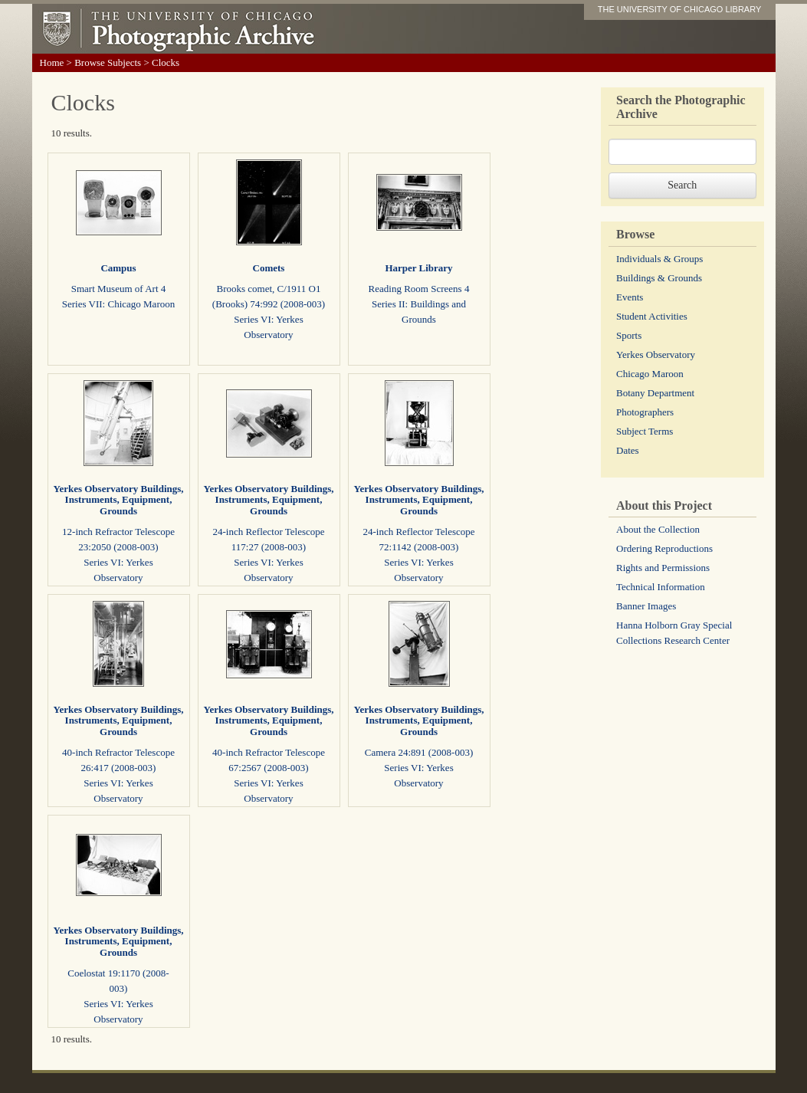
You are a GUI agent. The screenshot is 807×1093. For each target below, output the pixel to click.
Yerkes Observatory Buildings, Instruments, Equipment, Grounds (118, 500)
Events (629, 297)
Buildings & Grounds (659, 278)
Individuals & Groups (659, 258)
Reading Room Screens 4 (419, 288)
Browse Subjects (107, 62)
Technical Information (660, 586)
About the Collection (658, 529)
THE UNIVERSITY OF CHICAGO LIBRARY (680, 9)
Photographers (645, 412)
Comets (269, 268)
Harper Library (418, 268)
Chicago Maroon (650, 373)
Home (52, 62)
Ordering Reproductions (664, 548)
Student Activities (651, 316)
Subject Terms (644, 431)
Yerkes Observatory (655, 354)
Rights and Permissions (663, 567)
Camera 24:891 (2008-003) (419, 752)
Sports (628, 335)
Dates (627, 450)
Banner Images (646, 606)
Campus (118, 268)
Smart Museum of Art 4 (118, 288)
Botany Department (655, 393)
